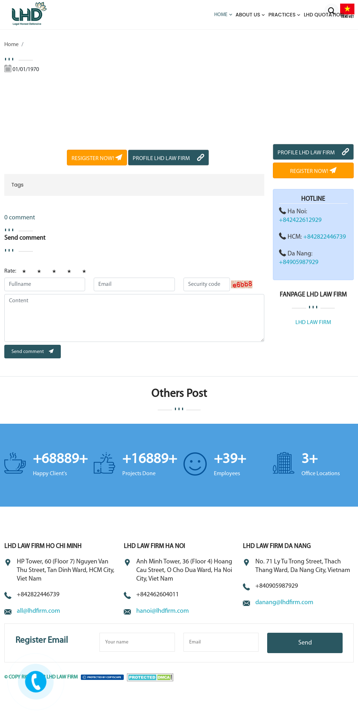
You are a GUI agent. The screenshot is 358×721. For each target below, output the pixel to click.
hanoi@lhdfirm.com (162, 611)
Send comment (32, 351)
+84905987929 (298, 262)
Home (220, 15)
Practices (281, 14)
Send (305, 643)
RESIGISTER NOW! (97, 158)
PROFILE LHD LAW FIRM (168, 158)
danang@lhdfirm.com (284, 602)
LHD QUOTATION (324, 14)
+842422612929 (300, 220)
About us (248, 14)
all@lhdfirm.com (38, 611)
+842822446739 (324, 237)
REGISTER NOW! (313, 171)
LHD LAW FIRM (313, 322)
